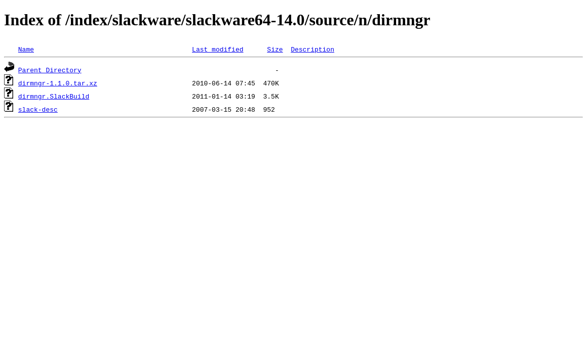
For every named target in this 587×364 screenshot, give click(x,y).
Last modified (217, 49)
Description (312, 49)
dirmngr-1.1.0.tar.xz (57, 82)
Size (275, 49)
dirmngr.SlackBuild (53, 96)
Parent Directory (50, 69)
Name (26, 49)
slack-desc (38, 109)
